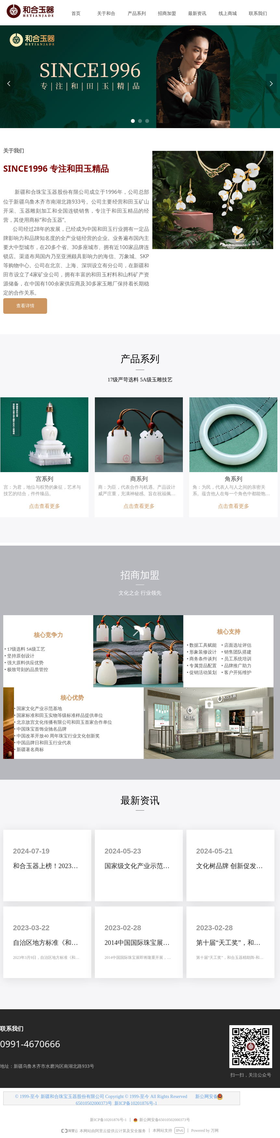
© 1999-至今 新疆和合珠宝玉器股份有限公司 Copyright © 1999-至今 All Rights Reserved (101, 1096)
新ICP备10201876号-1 (135, 1103)
